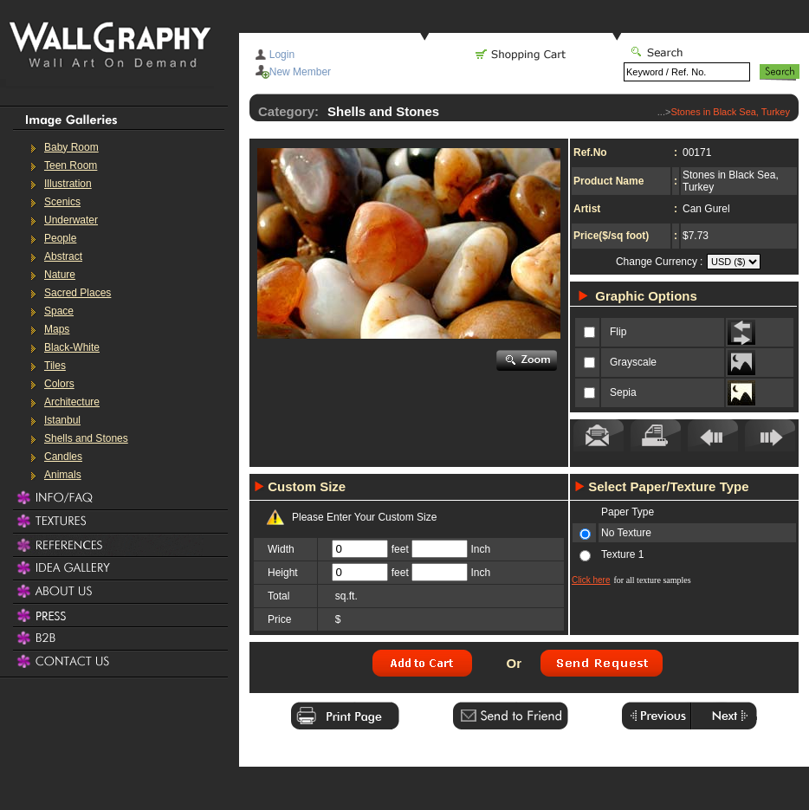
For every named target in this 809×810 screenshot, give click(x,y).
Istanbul (62, 420)
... (661, 112)
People (60, 238)
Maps (56, 329)
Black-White (72, 347)
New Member (300, 72)
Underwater (71, 220)
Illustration (68, 184)
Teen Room (70, 165)
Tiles (55, 366)
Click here (591, 580)
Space (59, 311)
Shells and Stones (86, 438)
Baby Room (71, 147)
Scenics (62, 202)
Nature (59, 275)
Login (281, 55)
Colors (59, 384)
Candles (63, 456)
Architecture (72, 402)
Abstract (63, 256)
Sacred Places (77, 293)
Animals (62, 475)
